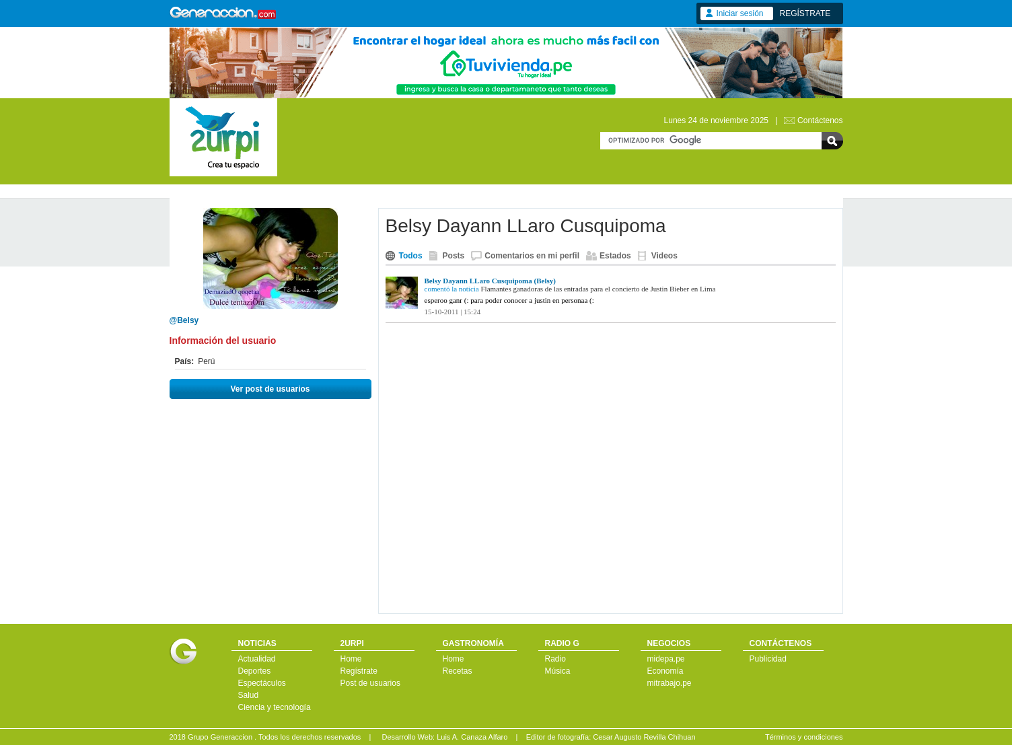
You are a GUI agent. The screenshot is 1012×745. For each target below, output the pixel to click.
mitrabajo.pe (669, 683)
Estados (615, 255)
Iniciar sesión (740, 13)
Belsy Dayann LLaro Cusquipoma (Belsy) (490, 281)
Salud (248, 695)
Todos (411, 255)
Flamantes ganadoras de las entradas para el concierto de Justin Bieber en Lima (598, 289)
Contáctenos (819, 120)
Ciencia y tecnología (274, 707)
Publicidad (768, 659)
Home (351, 659)
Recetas (457, 671)
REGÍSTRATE (805, 13)
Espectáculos (262, 683)
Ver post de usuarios (270, 389)
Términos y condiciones (804, 737)
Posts (454, 255)
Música (558, 671)
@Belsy (184, 320)
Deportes (254, 671)
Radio (555, 659)
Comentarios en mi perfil (531, 255)
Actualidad (257, 659)
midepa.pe (666, 659)
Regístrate (358, 671)
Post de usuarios (370, 683)
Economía (665, 671)
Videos (664, 255)
